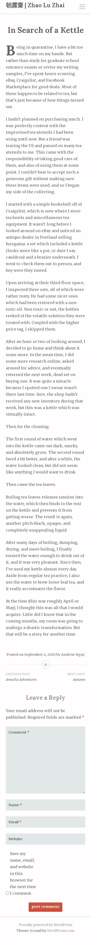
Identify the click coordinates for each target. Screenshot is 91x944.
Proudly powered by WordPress (45, 925)
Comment (18, 732)
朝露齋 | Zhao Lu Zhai (35, 5)
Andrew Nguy (73, 654)
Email (14, 822)
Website (15, 839)
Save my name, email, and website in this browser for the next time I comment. (23, 873)
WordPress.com (60, 930)
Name (15, 805)
